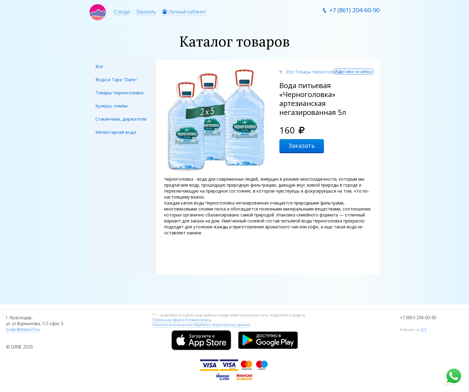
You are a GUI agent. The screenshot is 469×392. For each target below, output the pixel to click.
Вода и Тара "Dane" (116, 79)
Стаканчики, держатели (121, 119)
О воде (122, 11)
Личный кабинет (184, 11)
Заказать (146, 11)
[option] (215, 120)
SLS (424, 329)
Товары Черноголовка (119, 93)
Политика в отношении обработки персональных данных (201, 324)
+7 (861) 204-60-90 (354, 10)
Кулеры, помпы (111, 106)
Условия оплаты (198, 319)
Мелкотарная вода (115, 132)
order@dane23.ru (23, 329)
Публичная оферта (168, 319)
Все (99, 66)
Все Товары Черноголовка (313, 72)
